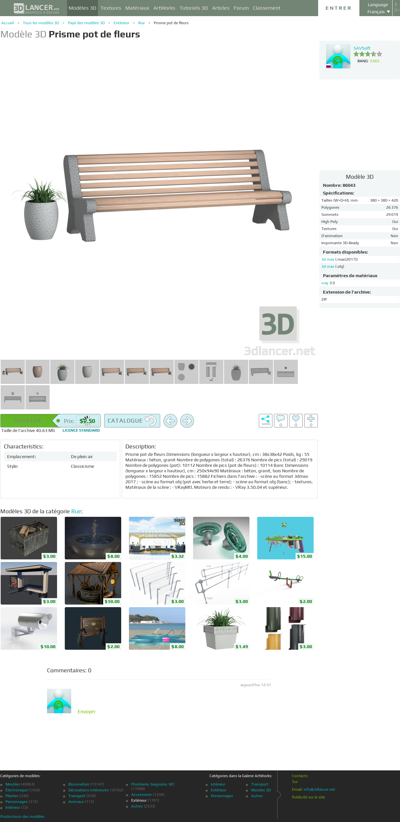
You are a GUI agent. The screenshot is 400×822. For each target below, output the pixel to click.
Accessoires (141, 794)
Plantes (11, 796)
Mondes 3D (261, 790)
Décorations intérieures (88, 790)
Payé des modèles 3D (86, 23)
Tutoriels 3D (194, 8)
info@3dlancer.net (319, 789)
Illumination (78, 784)
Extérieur (121, 23)
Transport (76, 796)
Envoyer (87, 712)
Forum (241, 8)
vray (324, 283)
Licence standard (81, 430)
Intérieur (12, 807)
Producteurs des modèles (22, 816)
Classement (266, 8)
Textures (111, 8)
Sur (295, 781)
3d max (328, 259)
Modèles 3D (82, 8)
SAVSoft (362, 48)
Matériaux (137, 8)
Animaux (76, 801)
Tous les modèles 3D (41, 23)
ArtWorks (164, 8)
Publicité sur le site (308, 797)
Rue (141, 23)
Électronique (16, 790)
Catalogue (132, 421)
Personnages (16, 801)
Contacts (300, 776)
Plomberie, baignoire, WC (153, 784)
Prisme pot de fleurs (171, 23)
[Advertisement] (359, 124)
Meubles (12, 784)
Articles (220, 8)
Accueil (7, 23)
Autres (137, 806)
